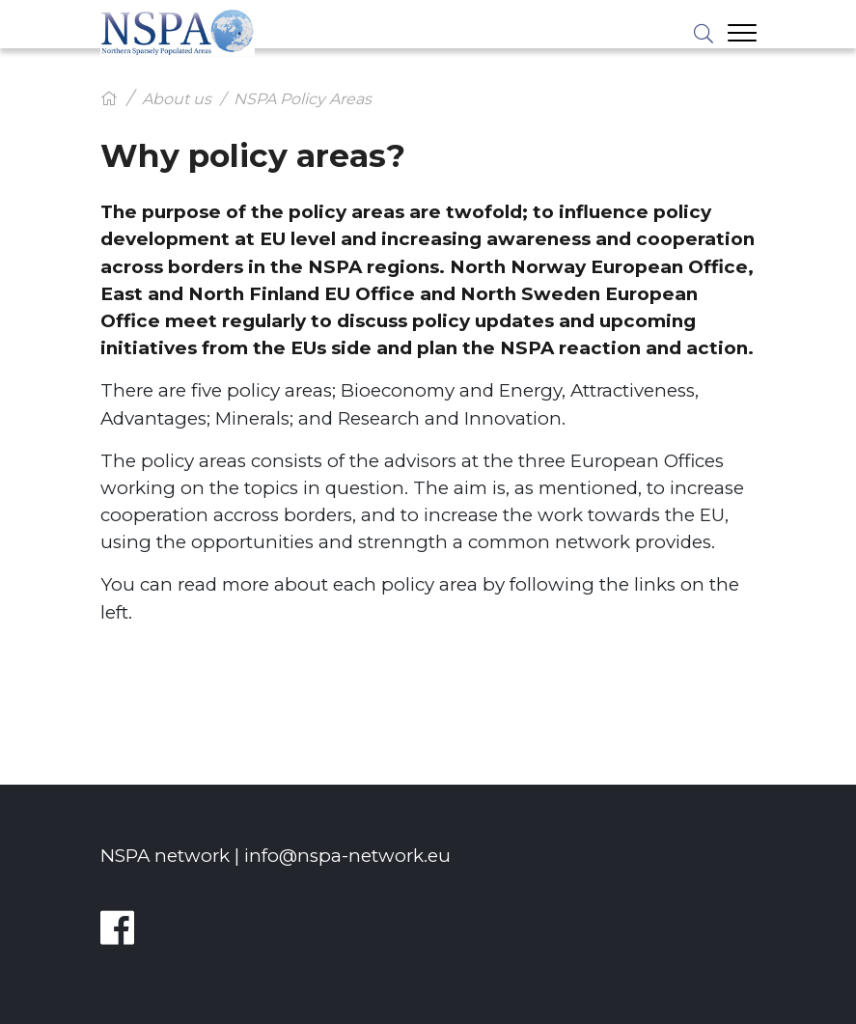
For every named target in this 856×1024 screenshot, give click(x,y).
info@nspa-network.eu (347, 855)
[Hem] (109, 99)
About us (176, 99)
